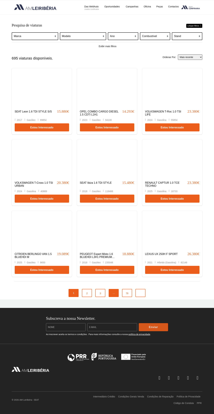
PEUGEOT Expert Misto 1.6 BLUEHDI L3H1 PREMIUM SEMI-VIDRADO (96, 257)
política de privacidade (139, 334)
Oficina (147, 6)
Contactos (173, 6)
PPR (199, 403)
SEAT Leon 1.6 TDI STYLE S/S (33, 111)
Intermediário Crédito (104, 396)
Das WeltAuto (91, 7)
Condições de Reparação (160, 396)
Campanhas (132, 6)
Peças (159, 6)
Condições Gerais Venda (131, 396)
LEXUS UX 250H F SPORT (161, 254)
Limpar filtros (194, 26)
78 (127, 293)
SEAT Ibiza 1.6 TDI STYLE (96, 182)
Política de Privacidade (188, 396)
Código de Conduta (184, 403)
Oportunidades (112, 6)
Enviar (153, 327)
